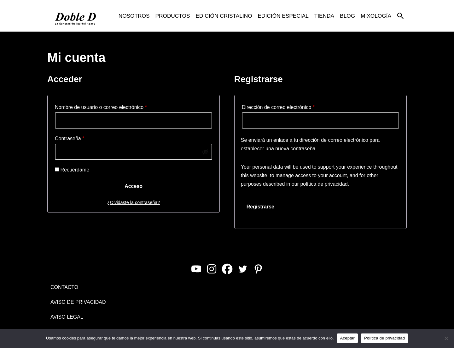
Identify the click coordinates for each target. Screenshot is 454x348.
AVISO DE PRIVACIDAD (78, 302)
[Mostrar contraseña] (205, 151)
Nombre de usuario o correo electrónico (101, 106)
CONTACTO (64, 287)
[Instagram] (212, 269)
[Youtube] (196, 269)
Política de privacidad (384, 338)
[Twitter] (243, 269)
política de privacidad (323, 184)
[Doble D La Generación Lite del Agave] (75, 16)
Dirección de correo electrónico (278, 106)
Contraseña (69, 137)
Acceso (134, 186)
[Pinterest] (258, 269)
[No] (446, 338)
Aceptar (347, 338)
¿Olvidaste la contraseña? (133, 202)
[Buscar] (400, 16)
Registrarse (260, 206)
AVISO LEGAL (66, 317)
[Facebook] (227, 269)
